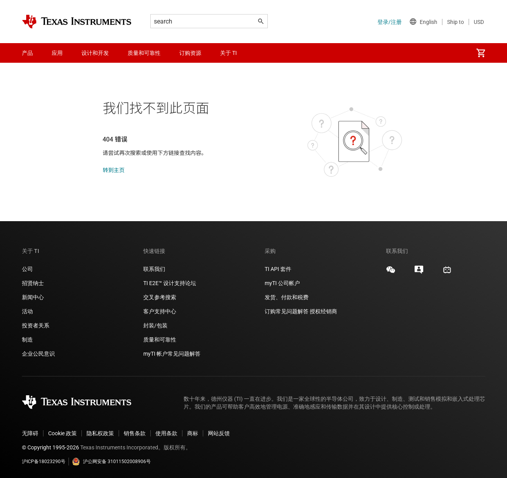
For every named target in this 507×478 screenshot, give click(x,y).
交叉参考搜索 (159, 297)
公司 (27, 269)
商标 (192, 433)
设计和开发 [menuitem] (95, 53)
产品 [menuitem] (27, 53)
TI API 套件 (278, 269)
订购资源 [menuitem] (190, 53)
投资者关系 (35, 325)
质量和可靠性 (160, 339)
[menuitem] (481, 53)
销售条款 (135, 433)
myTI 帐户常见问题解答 (171, 354)
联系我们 (154, 269)
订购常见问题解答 (287, 311)
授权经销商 (323, 311)
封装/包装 (155, 325)
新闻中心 (33, 297)
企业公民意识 (38, 354)
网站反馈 (219, 433)
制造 (27, 339)
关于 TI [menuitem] (228, 53)
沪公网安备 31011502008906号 (111, 461)
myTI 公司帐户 (282, 283)
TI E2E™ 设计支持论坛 (169, 283)
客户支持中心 (159, 311)
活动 (27, 311)
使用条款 (166, 433)
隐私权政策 (100, 433)
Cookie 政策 (62, 433)
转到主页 (113, 170)
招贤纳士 (33, 283)
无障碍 (30, 433)
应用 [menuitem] (57, 53)
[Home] (77, 22)
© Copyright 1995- (50, 447)
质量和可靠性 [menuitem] (144, 53)
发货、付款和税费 (287, 297)
